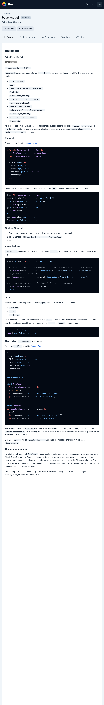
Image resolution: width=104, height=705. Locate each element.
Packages (6, 14)
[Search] (93, 4)
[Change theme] (86, 4)
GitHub (7, 631)
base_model (10, 17)
